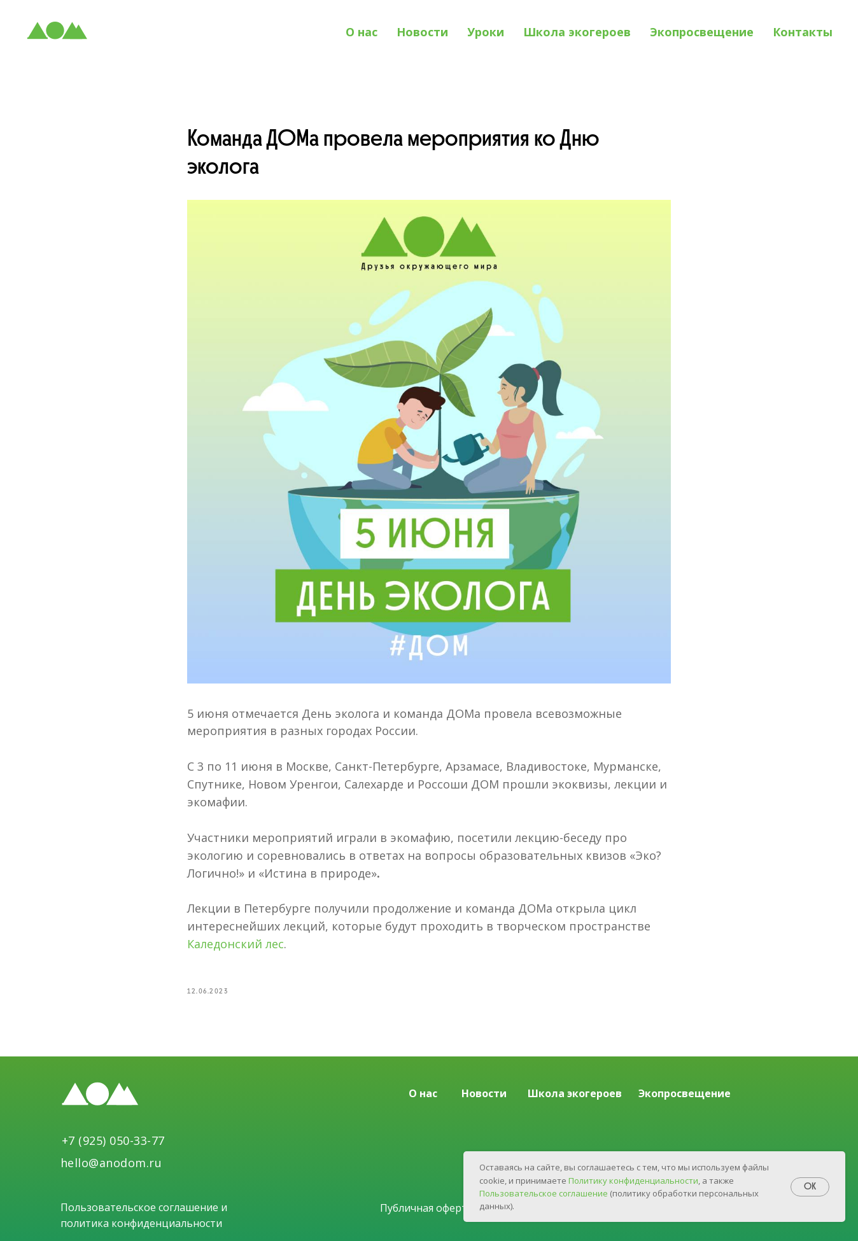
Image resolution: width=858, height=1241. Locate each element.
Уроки (485, 31)
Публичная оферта (426, 1208)
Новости (422, 31)
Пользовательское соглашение (544, 1193)
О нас (361, 31)
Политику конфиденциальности (633, 1180)
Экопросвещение (702, 31)
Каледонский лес (235, 943)
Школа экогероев (577, 31)
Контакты (803, 31)
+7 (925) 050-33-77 (113, 1140)
